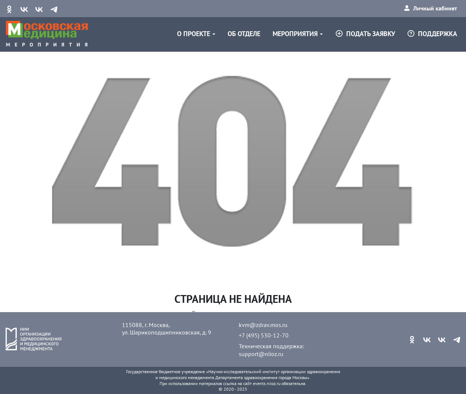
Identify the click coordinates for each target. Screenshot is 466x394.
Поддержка (432, 33)
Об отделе (244, 33)
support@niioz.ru (261, 354)
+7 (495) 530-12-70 (264, 335)
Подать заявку (365, 33)
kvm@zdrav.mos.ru (263, 325)
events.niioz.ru (266, 383)
